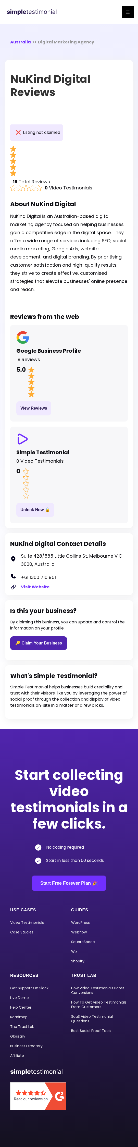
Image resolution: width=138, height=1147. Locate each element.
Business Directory (26, 1046)
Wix (74, 951)
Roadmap (19, 1017)
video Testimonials (27, 922)
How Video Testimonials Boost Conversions (97, 990)
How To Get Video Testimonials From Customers (99, 1004)
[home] (32, 12)
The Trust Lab (22, 1026)
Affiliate (17, 1055)
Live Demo (19, 997)
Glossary (17, 1036)
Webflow (79, 932)
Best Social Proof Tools (91, 1030)
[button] (128, 12)
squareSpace (83, 942)
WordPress (80, 922)
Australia (20, 42)
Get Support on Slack (29, 988)
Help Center (20, 1007)
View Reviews (33, 408)
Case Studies (21, 932)
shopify (77, 961)
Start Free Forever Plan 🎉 (69, 883)
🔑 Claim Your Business (38, 643)
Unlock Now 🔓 (35, 510)
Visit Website (35, 587)
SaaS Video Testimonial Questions (92, 1018)
